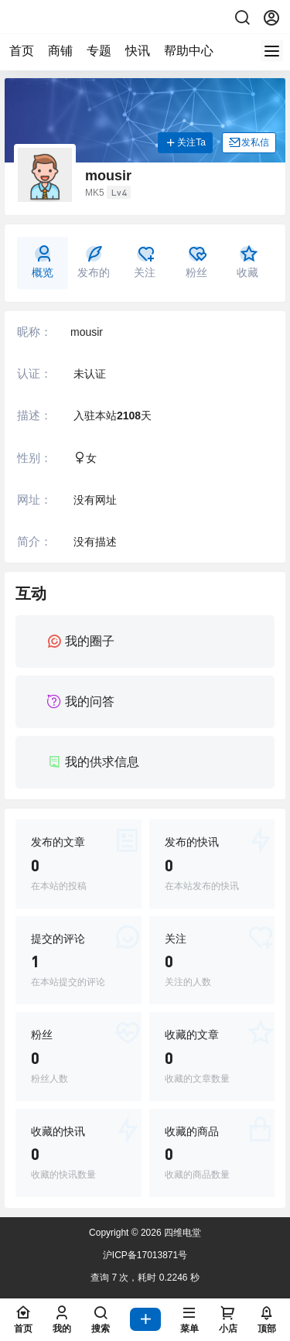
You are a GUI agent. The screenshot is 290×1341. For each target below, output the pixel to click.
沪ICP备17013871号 (145, 1255)
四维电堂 (181, 1232)
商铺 (60, 50)
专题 (99, 50)
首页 (21, 50)
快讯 (137, 50)
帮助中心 (188, 50)
